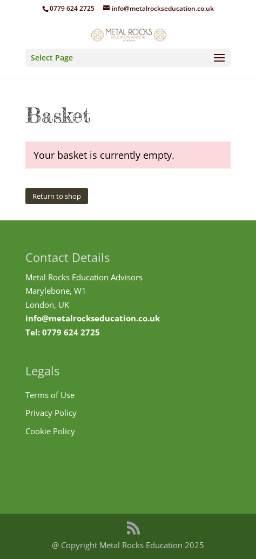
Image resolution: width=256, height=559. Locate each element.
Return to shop (56, 196)
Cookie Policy (50, 431)
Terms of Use (50, 394)
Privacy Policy (51, 412)
